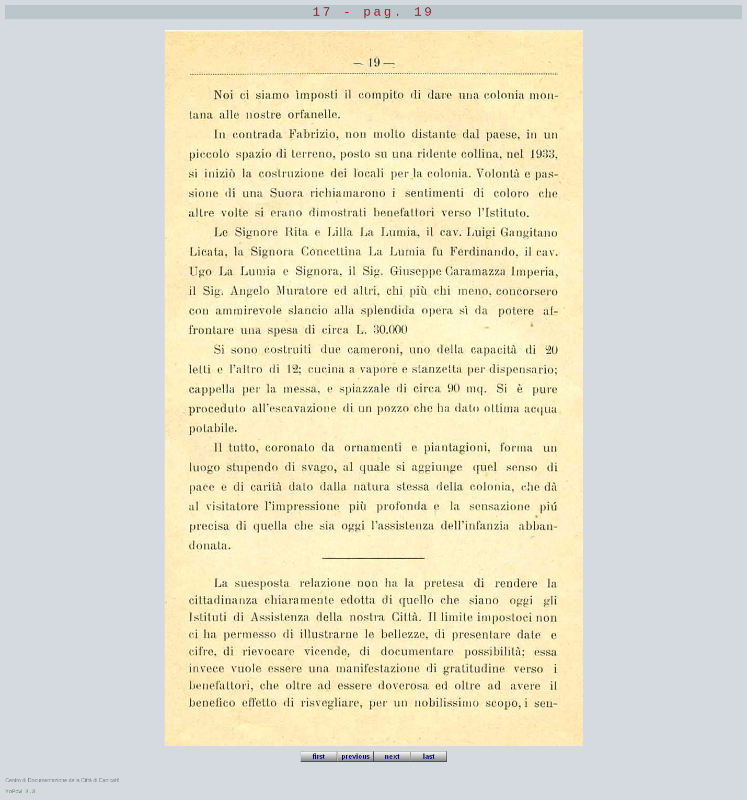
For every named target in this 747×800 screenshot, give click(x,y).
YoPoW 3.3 (20, 792)
